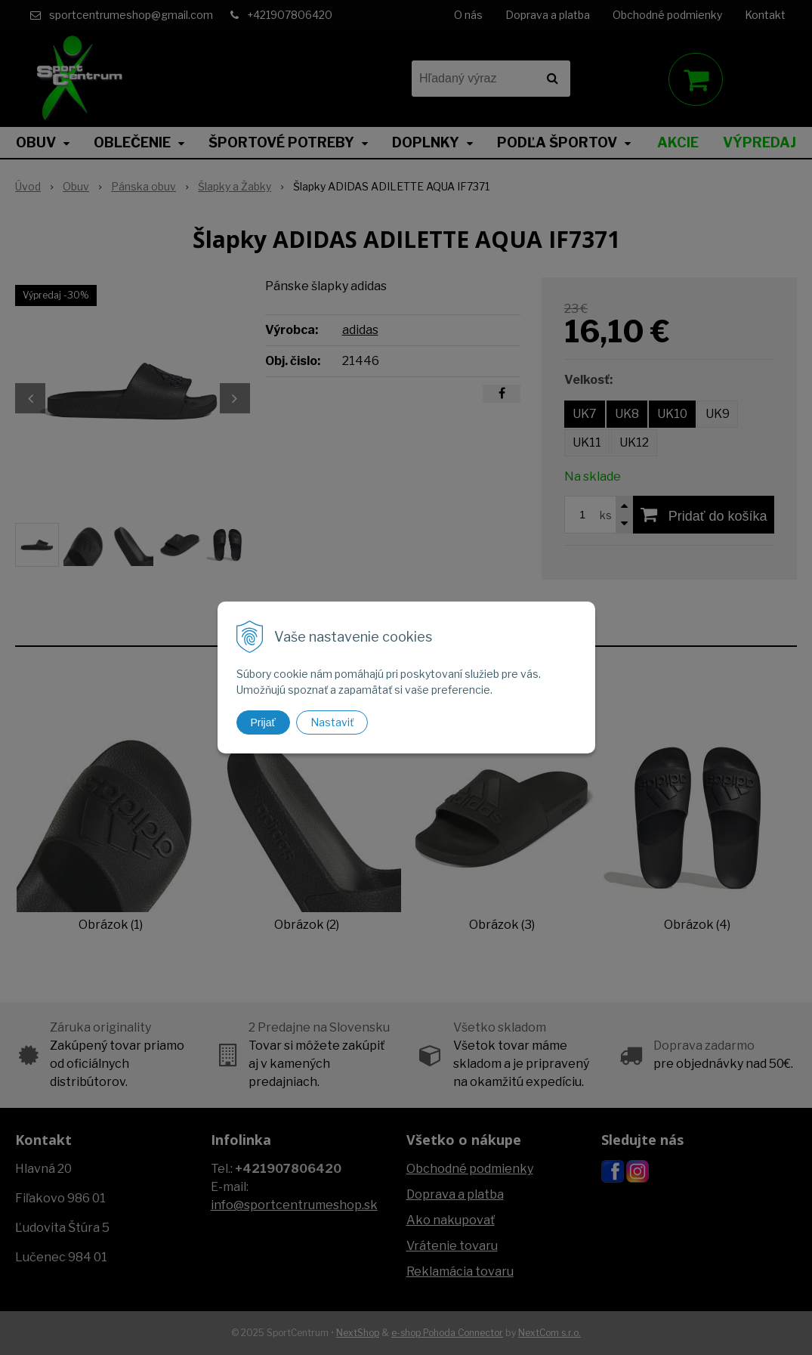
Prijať (263, 722)
